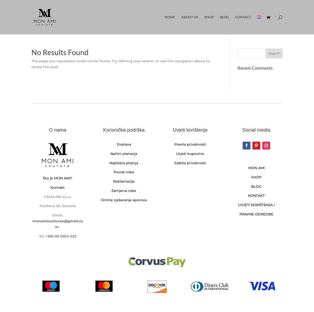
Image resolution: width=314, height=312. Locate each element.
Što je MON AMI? (57, 178)
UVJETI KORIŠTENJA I (256, 205)
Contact (243, 17)
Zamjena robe (123, 190)
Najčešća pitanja (123, 163)
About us (189, 17)
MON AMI (256, 168)
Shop (209, 17)
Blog (224, 17)
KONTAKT (256, 195)
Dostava (124, 144)
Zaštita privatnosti (190, 163)
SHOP (256, 177)
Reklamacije (124, 181)
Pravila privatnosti (190, 144)
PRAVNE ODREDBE (256, 214)
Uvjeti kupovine (190, 153)
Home (170, 17)
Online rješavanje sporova (124, 200)
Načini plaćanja (123, 153)
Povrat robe (124, 172)
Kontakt (58, 187)
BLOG (256, 186)
